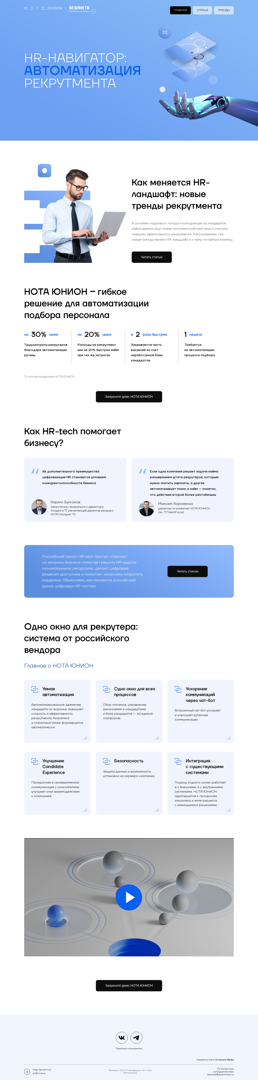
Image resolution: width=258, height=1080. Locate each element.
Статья (202, 10)
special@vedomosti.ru (220, 1074)
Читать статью (187, 587)
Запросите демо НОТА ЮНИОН (129, 396)
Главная (180, 10)
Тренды (224, 10)
